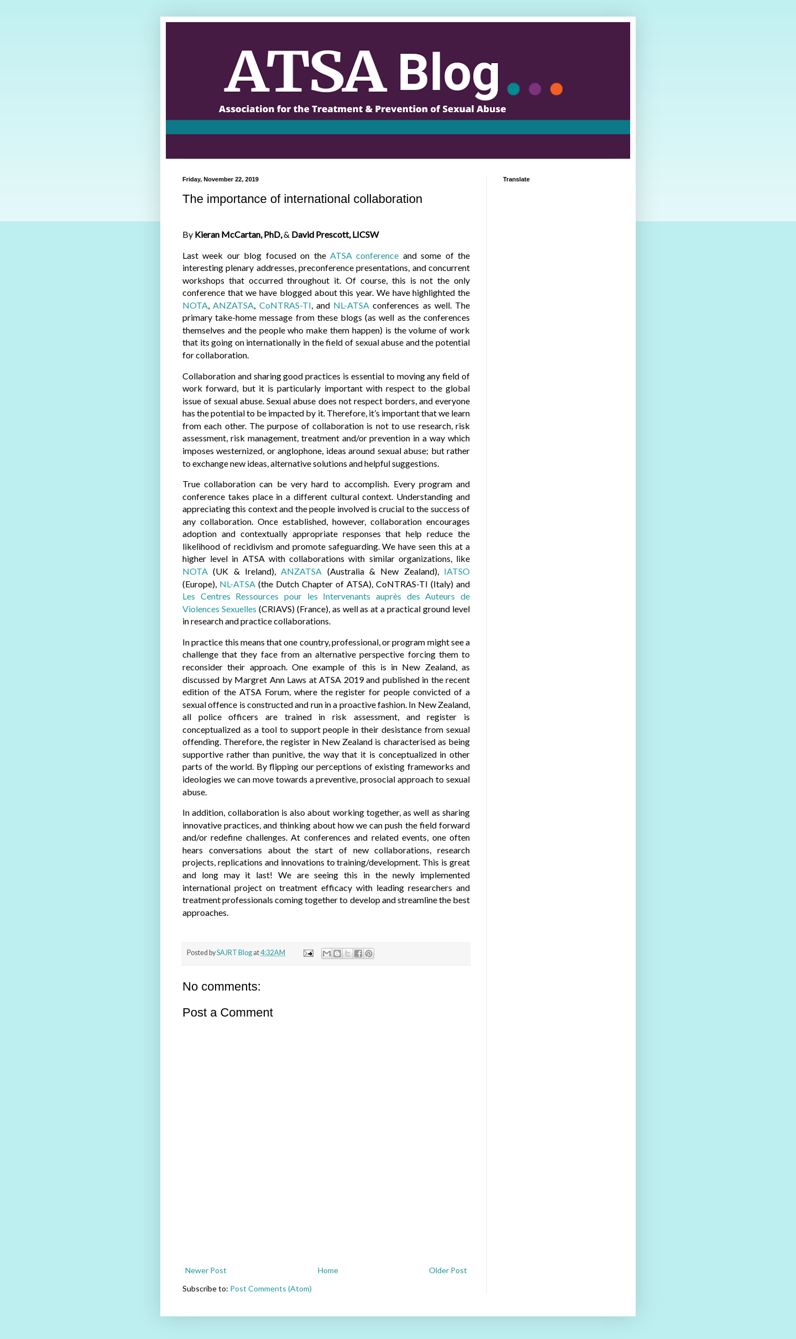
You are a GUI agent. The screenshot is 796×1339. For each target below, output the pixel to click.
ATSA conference (364, 255)
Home (328, 1270)
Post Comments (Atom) (271, 1288)
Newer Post (206, 1270)
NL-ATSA (351, 305)
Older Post (448, 1270)
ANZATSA (233, 305)
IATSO (457, 571)
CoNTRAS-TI (285, 305)
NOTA (195, 305)
